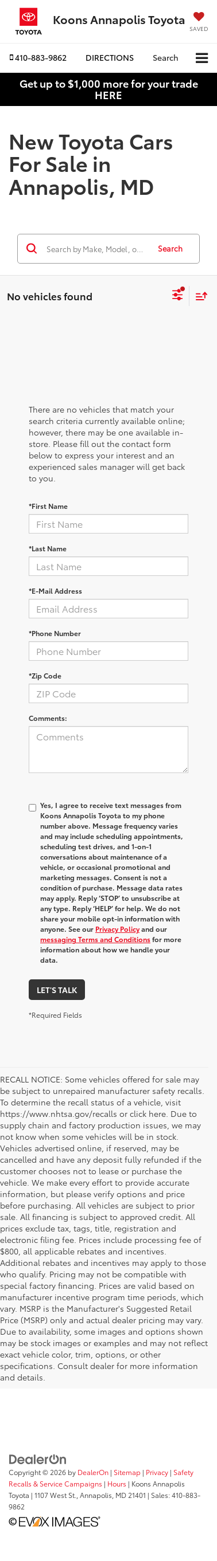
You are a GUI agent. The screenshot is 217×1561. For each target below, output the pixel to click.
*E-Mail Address (55, 590)
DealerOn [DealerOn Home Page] (93, 1472)
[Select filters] (177, 296)
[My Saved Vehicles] (198, 23)
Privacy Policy (117, 929)
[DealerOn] (38, 1458)
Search (170, 248)
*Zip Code (45, 675)
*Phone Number (55, 633)
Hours (116, 1483)
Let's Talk (57, 989)
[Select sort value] (198, 296)
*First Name (48, 506)
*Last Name (48, 548)
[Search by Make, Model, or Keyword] (96, 248)
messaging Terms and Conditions (95, 939)
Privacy (157, 1472)
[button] (38, 57)
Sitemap (127, 1472)
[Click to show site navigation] (202, 58)
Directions (110, 57)
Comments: (48, 718)
